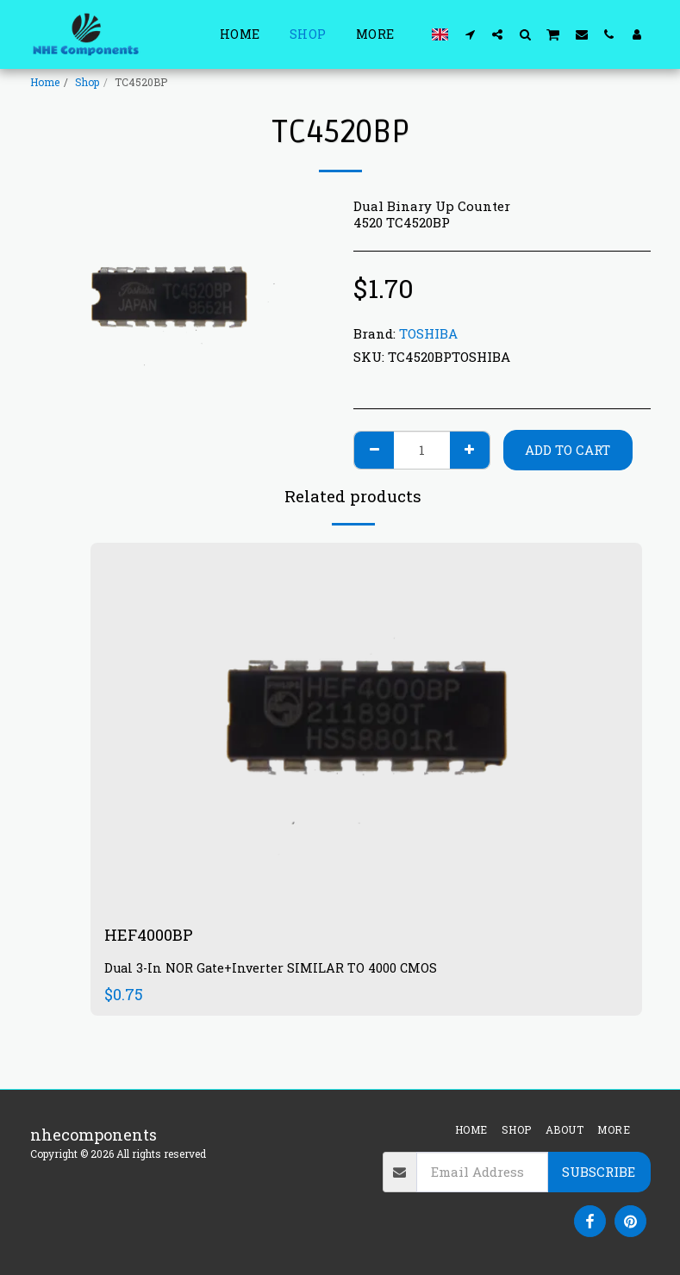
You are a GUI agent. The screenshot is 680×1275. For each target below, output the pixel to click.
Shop (87, 82)
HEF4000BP (148, 934)
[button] (470, 34)
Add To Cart (567, 449)
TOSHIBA (428, 333)
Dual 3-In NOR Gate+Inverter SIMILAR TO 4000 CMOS (270, 968)
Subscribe (598, 1171)
